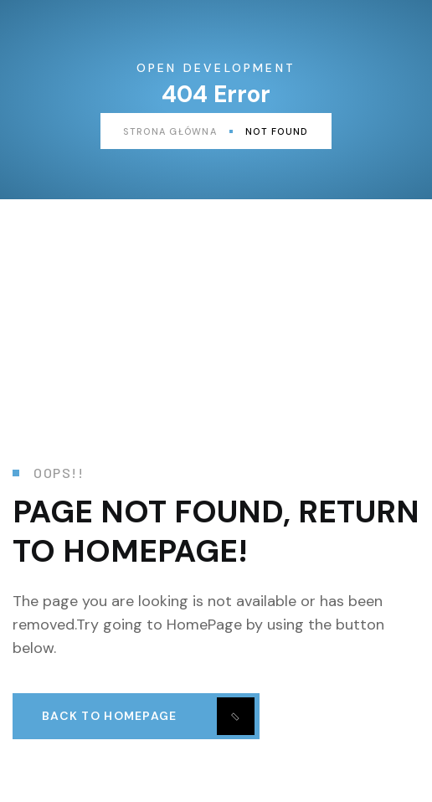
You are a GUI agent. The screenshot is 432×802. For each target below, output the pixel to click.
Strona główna (178, 131)
